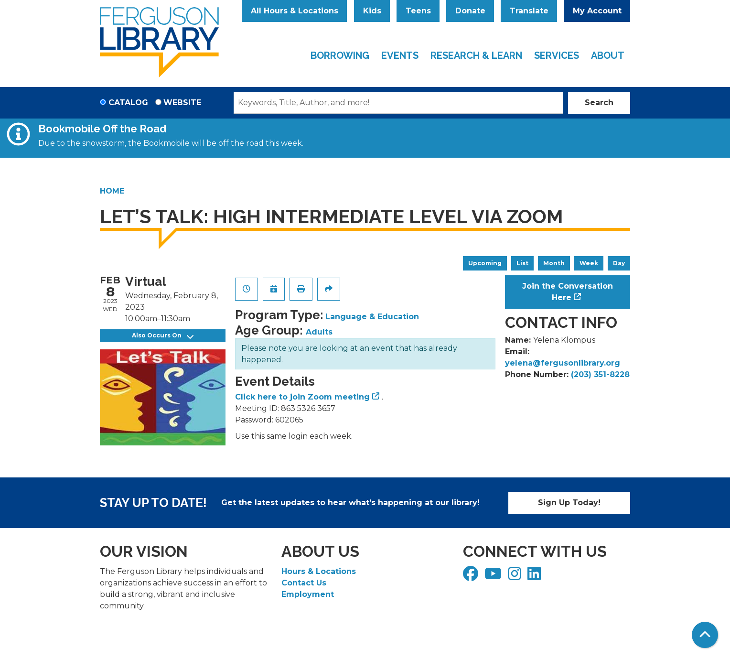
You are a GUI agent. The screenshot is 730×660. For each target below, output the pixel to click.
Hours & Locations (318, 571)
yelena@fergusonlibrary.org (562, 363)
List (522, 263)
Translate (529, 10)
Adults (319, 331)
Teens (418, 10)
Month (554, 263)
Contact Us (303, 582)
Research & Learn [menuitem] (476, 55)
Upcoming (485, 263)
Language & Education (372, 316)
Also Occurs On (162, 336)
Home (112, 190)
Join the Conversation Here (567, 291)
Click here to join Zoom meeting (302, 396)
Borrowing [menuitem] (340, 55)
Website (182, 102)
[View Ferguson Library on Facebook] (472, 576)
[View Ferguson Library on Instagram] (516, 576)
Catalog (128, 102)
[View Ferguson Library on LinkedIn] (535, 576)
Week (589, 263)
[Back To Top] (705, 635)
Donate (470, 10)
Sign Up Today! (569, 502)
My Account (597, 10)
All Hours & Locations (294, 10)
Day (619, 263)
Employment (307, 594)
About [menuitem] (607, 55)
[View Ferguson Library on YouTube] (494, 576)
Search (599, 102)
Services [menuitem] (556, 55)
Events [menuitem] (400, 55)
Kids (372, 10)
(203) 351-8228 (600, 374)
